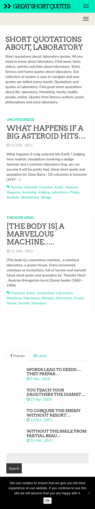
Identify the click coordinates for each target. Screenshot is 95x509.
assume (16, 187)
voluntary (38, 303)
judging (44, 192)
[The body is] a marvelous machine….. (35, 234)
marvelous (32, 298)
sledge (46, 197)
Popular (17, 355)
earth (59, 187)
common (46, 187)
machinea (14, 298)
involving (29, 192)
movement (63, 298)
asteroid (30, 187)
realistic (13, 197)
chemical (18, 293)
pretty (74, 192)
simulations (30, 197)
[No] (88, 493)
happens (13, 192)
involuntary (45, 293)
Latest (40, 355)
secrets (24, 303)
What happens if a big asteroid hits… (46, 132)
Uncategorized (20, 120)
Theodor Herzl (20, 218)
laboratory (59, 192)
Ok (47, 500)
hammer (71, 187)
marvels (48, 298)
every (31, 293)
